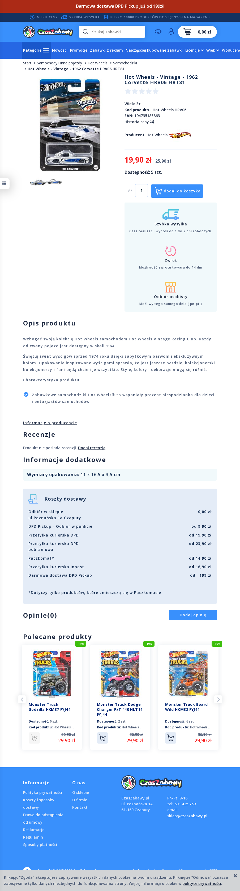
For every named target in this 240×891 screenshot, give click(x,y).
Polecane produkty (57, 636)
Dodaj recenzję (91, 447)
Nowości (59, 50)
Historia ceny (139, 121)
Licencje (192, 50)
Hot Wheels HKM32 (204, 727)
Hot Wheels (157, 134)
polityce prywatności (201, 883)
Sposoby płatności (40, 844)
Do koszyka (102, 738)
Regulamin (33, 837)
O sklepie (80, 792)
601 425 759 (185, 803)
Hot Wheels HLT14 (135, 727)
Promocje (78, 50)
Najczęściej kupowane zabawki (154, 50)
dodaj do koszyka (182, 190)
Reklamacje (33, 829)
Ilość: (129, 190)
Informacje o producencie (50, 422)
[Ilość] (141, 190)
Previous (22, 699)
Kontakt (80, 807)
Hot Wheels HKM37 (68, 727)
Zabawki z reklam (106, 50)
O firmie (79, 799)
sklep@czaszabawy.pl (187, 815)
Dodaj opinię (193, 614)
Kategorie (32, 50)
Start (27, 62)
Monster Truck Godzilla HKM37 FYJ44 (49, 707)
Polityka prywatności (42, 792)
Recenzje (39, 434)
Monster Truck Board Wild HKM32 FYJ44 (186, 707)
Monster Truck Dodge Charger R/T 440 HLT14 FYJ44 (119, 709)
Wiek (210, 50)
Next (218, 699)
